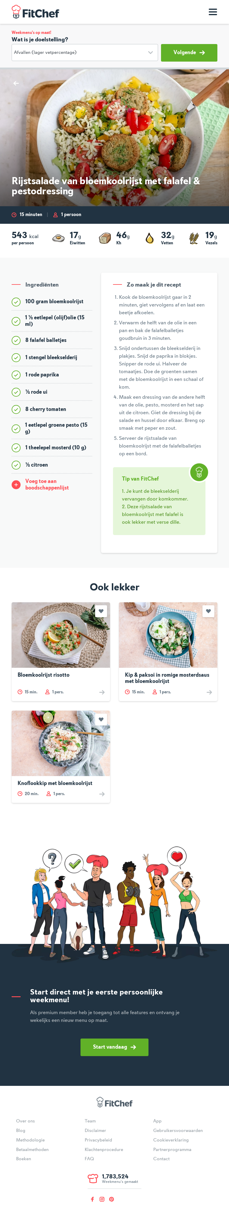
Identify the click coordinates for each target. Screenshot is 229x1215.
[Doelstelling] (85, 52)
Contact (161, 1159)
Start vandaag (114, 1047)
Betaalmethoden (32, 1149)
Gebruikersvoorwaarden (178, 1130)
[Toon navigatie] (212, 12)
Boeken (23, 1159)
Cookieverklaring (171, 1140)
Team (90, 1121)
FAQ (89, 1159)
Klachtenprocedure (104, 1149)
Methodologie (30, 1140)
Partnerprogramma (172, 1149)
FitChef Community (35, 12)
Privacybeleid (98, 1140)
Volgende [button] (189, 52)
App (157, 1121)
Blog (20, 1130)
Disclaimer (95, 1130)
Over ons (25, 1121)
